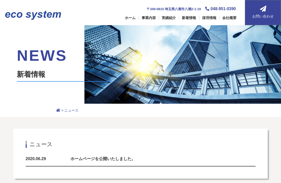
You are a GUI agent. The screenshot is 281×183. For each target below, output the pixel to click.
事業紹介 (132, 133)
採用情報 (209, 18)
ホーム (130, 18)
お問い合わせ (263, 12)
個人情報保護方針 (207, 133)
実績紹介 (169, 18)
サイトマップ (203, 123)
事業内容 (149, 18)
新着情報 (189, 18)
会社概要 (229, 18)
